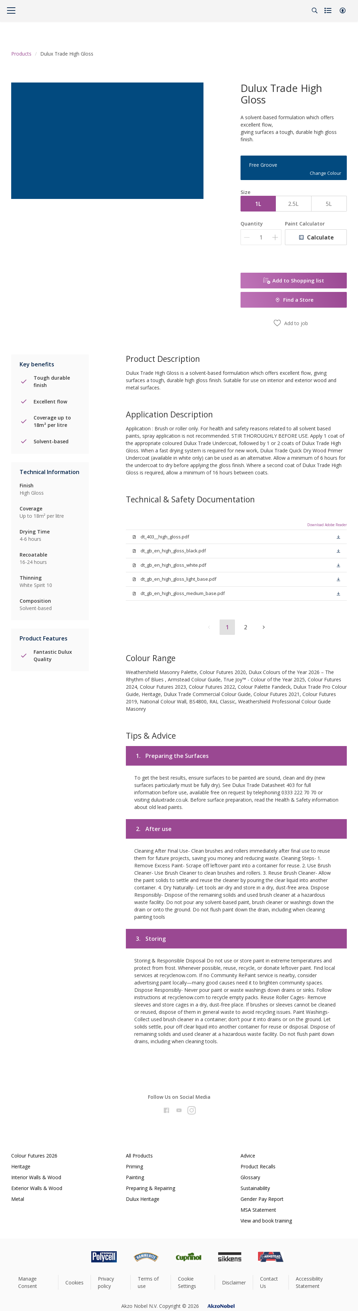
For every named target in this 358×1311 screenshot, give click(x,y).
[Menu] (11, 10)
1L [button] (258, 204)
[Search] (314, 10)
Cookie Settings (187, 1282)
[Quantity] (261, 237)
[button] (342, 10)
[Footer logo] (74, 1256)
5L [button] (329, 204)
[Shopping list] (328, 10)
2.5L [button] (293, 204)
